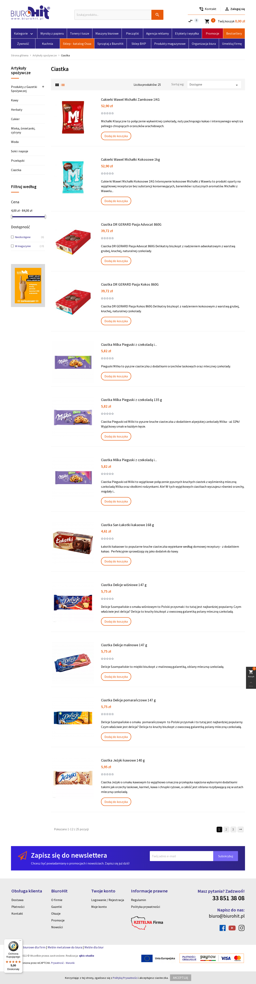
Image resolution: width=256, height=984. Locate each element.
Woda (15, 142)
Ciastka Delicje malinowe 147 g (124, 645)
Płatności (17, 907)
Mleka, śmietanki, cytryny (23, 130)
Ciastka (16, 170)
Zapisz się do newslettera (69, 855)
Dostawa (17, 900)
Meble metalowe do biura (65, 947)
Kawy (14, 100)
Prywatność (57, 963)
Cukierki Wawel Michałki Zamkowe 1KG (130, 99)
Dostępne (214, 85)
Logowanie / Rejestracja (107, 900)
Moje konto (99, 907)
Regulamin (138, 900)
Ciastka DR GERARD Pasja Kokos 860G (130, 284)
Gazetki (56, 907)
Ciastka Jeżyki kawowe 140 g (123, 760)
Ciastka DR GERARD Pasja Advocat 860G (131, 224)
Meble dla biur (94, 947)
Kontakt (17, 913)
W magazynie (26, 246)
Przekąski (17, 161)
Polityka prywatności (145, 907)
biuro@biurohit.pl (227, 916)
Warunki (70, 963)
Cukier (15, 119)
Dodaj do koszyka (116, 136)
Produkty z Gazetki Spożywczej (24, 89)
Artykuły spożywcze (21, 70)
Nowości (57, 927)
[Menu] (20, 941)
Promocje (58, 920)
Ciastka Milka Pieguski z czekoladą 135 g (131, 399)
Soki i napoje (19, 151)
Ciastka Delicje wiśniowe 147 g (124, 584)
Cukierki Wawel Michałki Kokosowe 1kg (130, 159)
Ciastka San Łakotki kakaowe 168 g (127, 524)
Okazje (56, 913)
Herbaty (16, 110)
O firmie (56, 900)
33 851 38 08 (228, 898)
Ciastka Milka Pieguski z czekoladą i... (129, 344)
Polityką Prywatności (125, 978)
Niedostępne (26, 237)
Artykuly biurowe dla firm (28, 947)
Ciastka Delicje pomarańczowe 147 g (128, 700)
